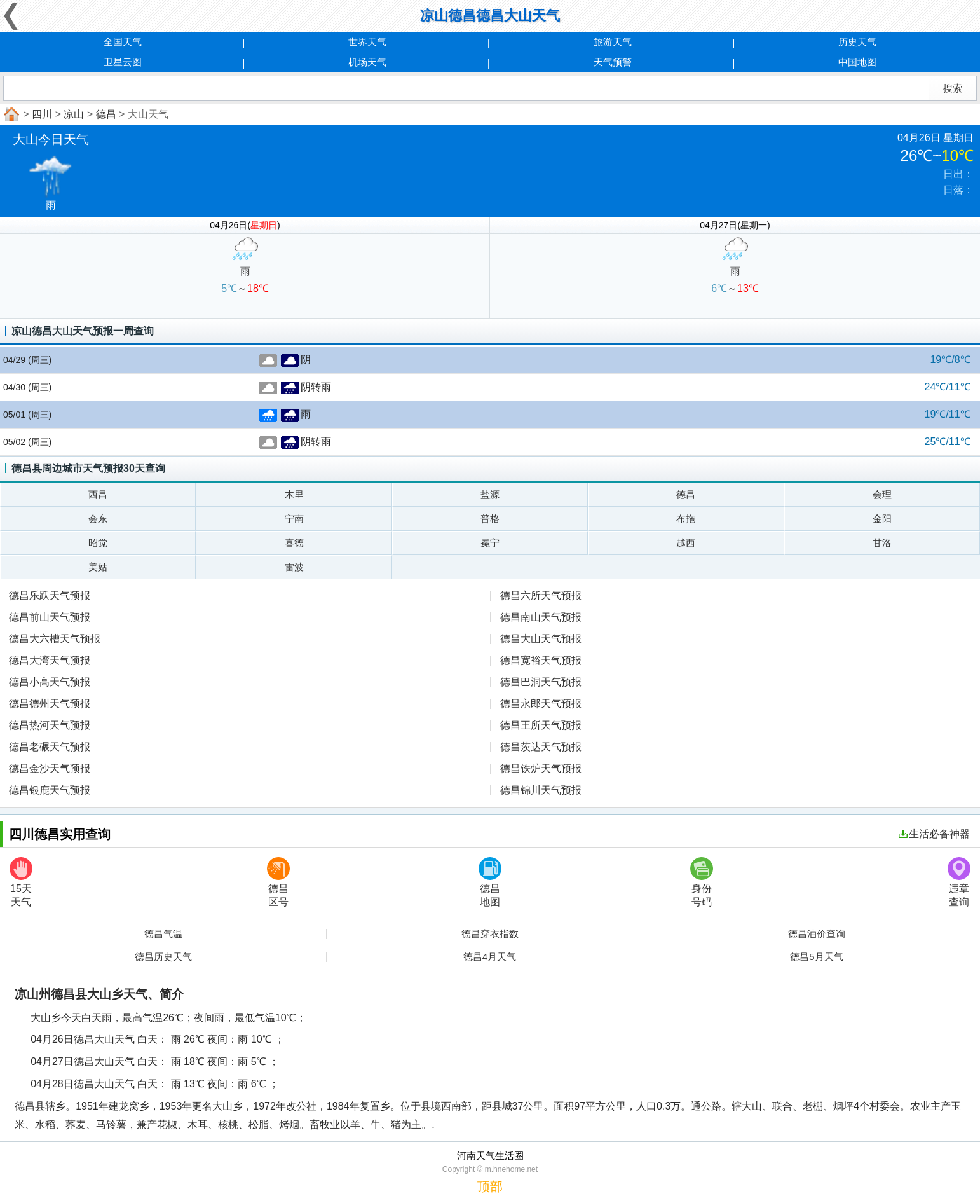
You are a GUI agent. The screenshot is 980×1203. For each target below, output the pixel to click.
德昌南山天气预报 (541, 617)
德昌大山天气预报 (541, 638)
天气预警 (613, 62)
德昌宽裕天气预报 (541, 660)
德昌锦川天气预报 (541, 790)
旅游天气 (613, 41)
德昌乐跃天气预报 (49, 595)
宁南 (294, 518)
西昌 (97, 494)
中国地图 (857, 62)
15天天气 (21, 882)
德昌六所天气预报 (541, 595)
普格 (490, 518)
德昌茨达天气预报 (541, 746)
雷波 (294, 566)
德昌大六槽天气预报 (54, 638)
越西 (685, 542)
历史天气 (857, 41)
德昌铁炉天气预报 (541, 768)
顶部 (490, 1186)
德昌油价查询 (816, 934)
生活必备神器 (934, 833)
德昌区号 (278, 882)
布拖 (685, 518)
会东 (97, 518)
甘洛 (882, 542)
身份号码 (701, 882)
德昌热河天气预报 (49, 725)
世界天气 (367, 41)
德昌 (106, 114)
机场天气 (367, 62)
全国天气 (123, 41)
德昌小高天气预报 (49, 682)
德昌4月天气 (489, 957)
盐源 (490, 494)
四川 (42, 114)
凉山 (74, 114)
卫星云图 (123, 62)
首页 (10, 114)
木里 (294, 494)
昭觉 (97, 542)
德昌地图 (490, 882)
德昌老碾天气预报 (49, 746)
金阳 (882, 518)
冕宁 (490, 542)
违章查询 (959, 882)
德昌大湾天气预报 (49, 660)
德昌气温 (163, 934)
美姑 (97, 566)
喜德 (294, 542)
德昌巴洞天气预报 (541, 682)
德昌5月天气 (816, 957)
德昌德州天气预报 (49, 703)
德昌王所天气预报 (541, 725)
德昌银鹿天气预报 (49, 790)
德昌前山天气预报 (49, 617)
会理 (882, 494)
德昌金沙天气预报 (49, 768)
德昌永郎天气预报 (541, 703)
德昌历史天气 (163, 957)
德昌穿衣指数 (490, 934)
